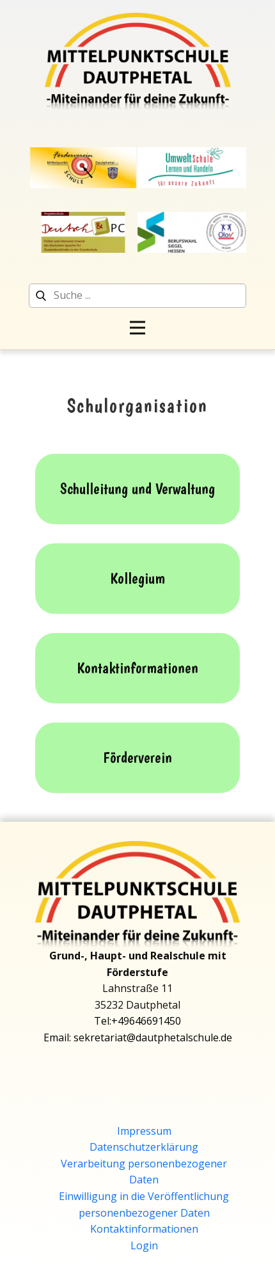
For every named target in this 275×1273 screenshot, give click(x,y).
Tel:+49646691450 (137, 1021)
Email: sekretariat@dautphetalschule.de (137, 1037)
